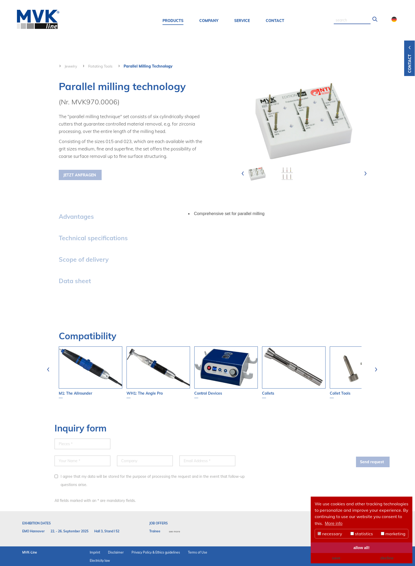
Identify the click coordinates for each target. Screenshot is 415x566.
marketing (393, 533)
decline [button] (387, 558)
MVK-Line (29, 552)
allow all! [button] (362, 548)
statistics (361, 533)
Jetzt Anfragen (79, 175)
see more (174, 531)
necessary (330, 533)
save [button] (336, 558)
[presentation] (242, 173)
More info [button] (333, 523)
